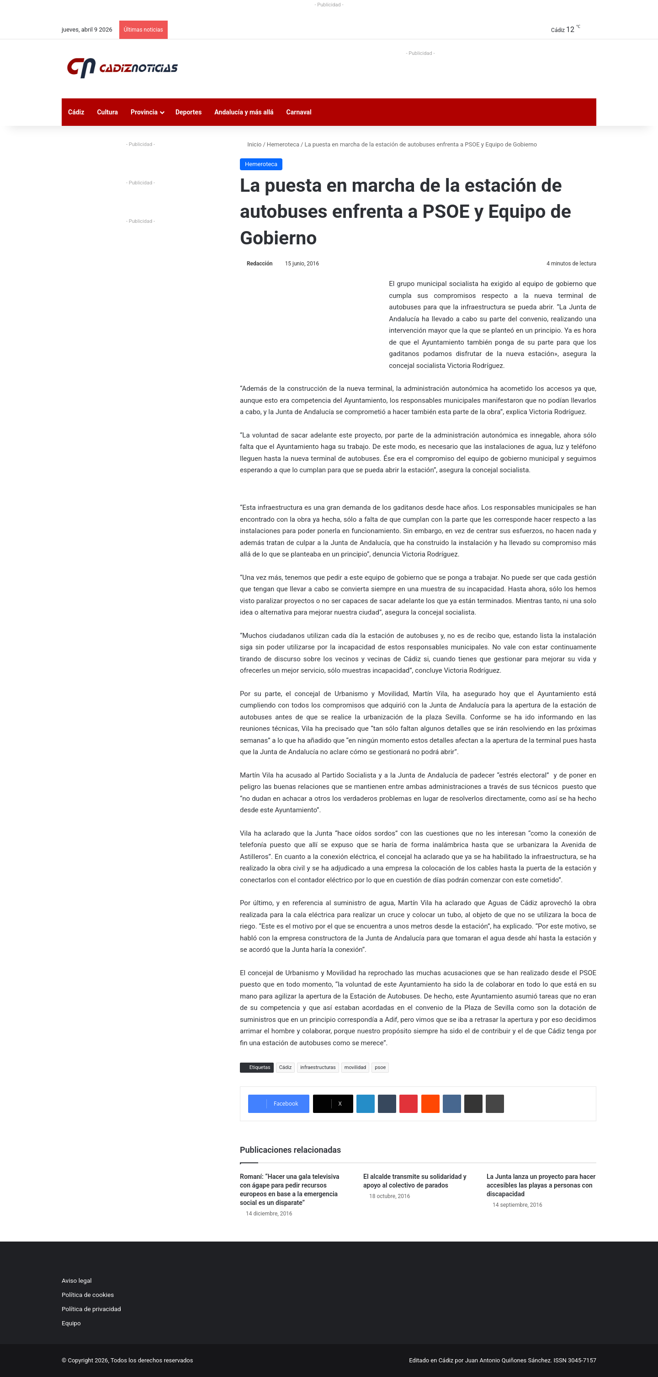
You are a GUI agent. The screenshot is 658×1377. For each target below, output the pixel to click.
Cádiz (76, 112)
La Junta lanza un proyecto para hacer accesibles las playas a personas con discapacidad (541, 1185)
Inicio (250, 144)
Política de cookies (88, 1294)
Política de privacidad (91, 1308)
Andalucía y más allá (243, 112)
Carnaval (299, 112)
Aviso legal (77, 1280)
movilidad (355, 1067)
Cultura (107, 112)
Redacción (259, 263)
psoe (380, 1067)
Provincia (144, 112)
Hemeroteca (283, 144)
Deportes (188, 112)
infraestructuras (318, 1067)
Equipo (71, 1323)
